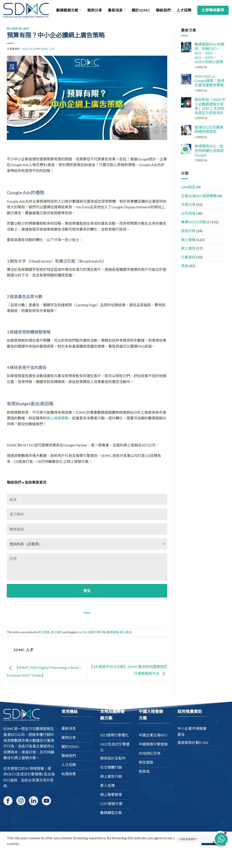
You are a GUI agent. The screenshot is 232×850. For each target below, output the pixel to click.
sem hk (82, 632)
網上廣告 (24, 28)
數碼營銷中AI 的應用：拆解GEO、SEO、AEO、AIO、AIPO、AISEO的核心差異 (209, 53)
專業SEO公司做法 (195, 222)
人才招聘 (183, 10)
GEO (11, 774)
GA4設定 (188, 187)
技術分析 (188, 231)
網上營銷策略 (57, 418)
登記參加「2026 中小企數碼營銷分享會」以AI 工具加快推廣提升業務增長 (210, 106)
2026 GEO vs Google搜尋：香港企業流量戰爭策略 (209, 80)
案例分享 (94, 10)
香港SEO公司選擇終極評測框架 (209, 129)
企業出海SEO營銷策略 (199, 196)
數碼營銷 (113, 632)
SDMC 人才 (47, 48)
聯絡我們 (163, 10)
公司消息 (188, 213)
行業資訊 (188, 257)
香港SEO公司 (14, 734)
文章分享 (188, 204)
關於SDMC (141, 10)
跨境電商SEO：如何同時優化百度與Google (209, 150)
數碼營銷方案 (68, 10)
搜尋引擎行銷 (97, 632)
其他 (184, 266)
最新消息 (117, 10)
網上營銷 (12, 28)
